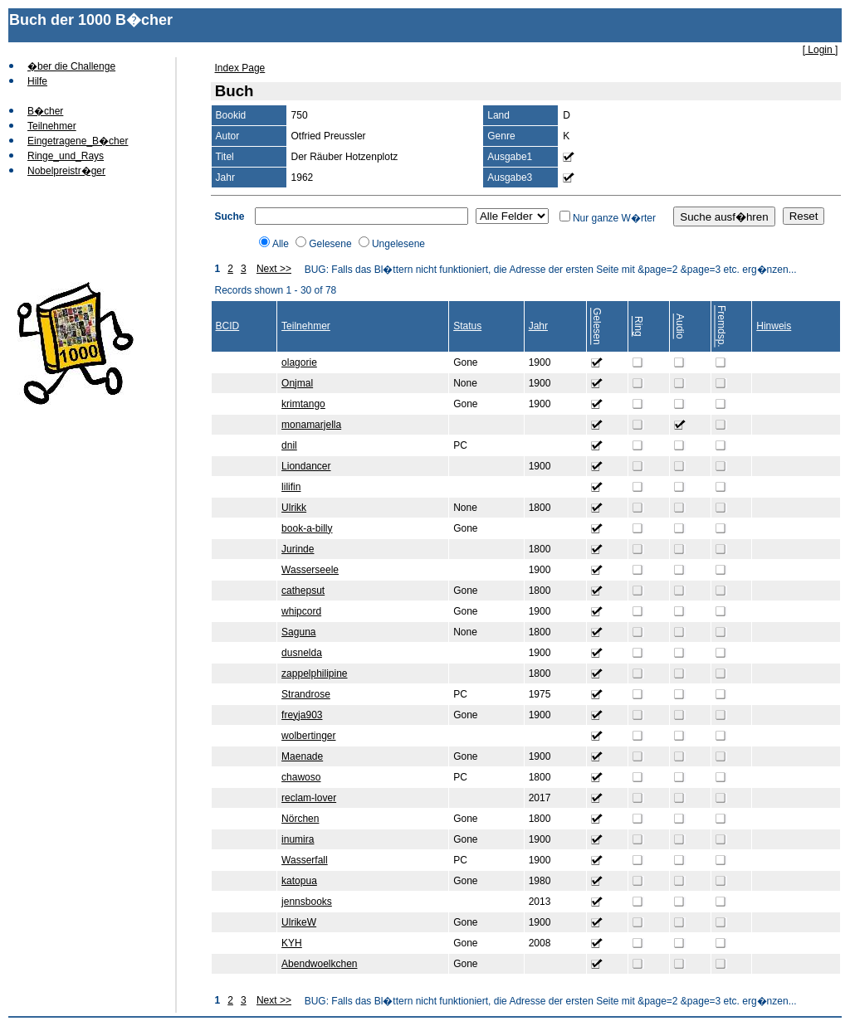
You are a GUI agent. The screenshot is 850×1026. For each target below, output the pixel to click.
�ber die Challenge (71, 66)
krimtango (303, 404)
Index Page (240, 68)
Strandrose (305, 694)
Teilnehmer (51, 126)
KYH (291, 943)
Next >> (273, 269)
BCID (228, 326)
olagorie (299, 362)
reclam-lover (308, 798)
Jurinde (297, 549)
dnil (289, 445)
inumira (297, 839)
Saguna (298, 632)
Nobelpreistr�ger (66, 171)
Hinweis (773, 326)
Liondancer (305, 466)
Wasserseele (310, 570)
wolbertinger (308, 736)
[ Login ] (820, 50)
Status (467, 326)
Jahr (538, 326)
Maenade (302, 756)
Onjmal (297, 383)
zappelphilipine (314, 673)
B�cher (45, 111)
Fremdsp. (721, 326)
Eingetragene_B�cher (77, 141)
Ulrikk (293, 507)
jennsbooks (306, 901)
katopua (299, 881)
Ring (638, 326)
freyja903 (301, 715)
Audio (680, 326)
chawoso (300, 777)
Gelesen (597, 326)
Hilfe (37, 81)
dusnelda (301, 653)
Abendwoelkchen (319, 964)
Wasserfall (304, 860)
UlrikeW (298, 922)
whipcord (301, 611)
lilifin (290, 487)
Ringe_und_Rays (65, 156)
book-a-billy (306, 528)
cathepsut (303, 590)
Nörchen (300, 818)
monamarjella (311, 424)
